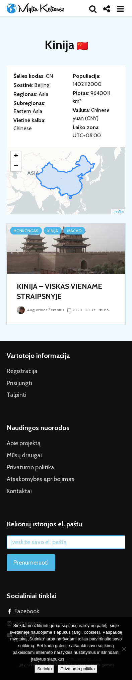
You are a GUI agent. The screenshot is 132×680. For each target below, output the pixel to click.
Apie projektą (24, 443)
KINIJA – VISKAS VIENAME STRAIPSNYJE (59, 291)
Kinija (52, 230)
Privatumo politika (30, 467)
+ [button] (16, 156)
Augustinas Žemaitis (40, 309)
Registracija (22, 371)
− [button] (16, 166)
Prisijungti (19, 383)
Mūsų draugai (24, 455)
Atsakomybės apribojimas (40, 479)
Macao (74, 230)
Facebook (26, 611)
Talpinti (16, 395)
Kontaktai (19, 491)
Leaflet (118, 212)
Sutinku (44, 668)
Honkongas (26, 230)
